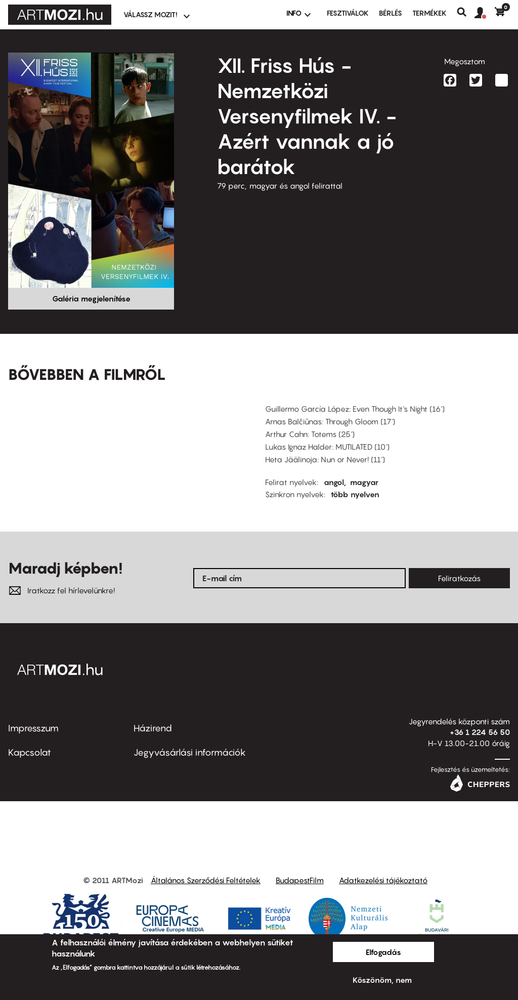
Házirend (153, 728)
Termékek (429, 13)
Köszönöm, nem (382, 979)
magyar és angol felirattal (295, 185)
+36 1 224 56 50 (480, 731)
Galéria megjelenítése (91, 298)
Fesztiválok (348, 13)
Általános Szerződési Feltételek (206, 880)
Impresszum (33, 728)
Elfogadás (383, 951)
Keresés (465, 12)
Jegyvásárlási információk (190, 752)
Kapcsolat (29, 752)
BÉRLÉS (390, 13)
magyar (364, 482)
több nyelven (355, 494)
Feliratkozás (459, 578)
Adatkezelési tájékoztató (383, 880)
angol (334, 482)
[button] (484, 13)
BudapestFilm (300, 880)
